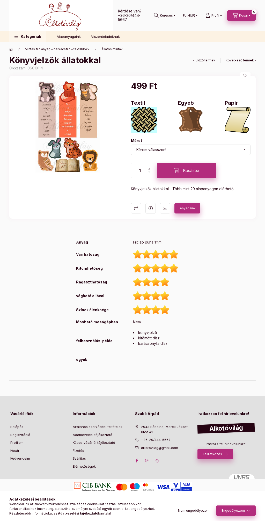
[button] (27, 36)
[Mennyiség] (140, 170)
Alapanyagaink (69, 36)
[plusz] (149, 168)
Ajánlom (165, 208)
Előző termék (205, 60)
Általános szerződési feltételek (97, 427)
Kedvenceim (20, 458)
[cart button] (241, 15)
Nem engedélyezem (194, 510)
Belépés (16, 427)
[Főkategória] (11, 49)
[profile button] (213, 15)
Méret (136, 140)
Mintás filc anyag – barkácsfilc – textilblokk (57, 49)
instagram (147, 460)
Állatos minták (112, 49)
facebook (136, 460)
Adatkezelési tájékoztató (92, 435)
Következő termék (240, 60)
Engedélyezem (233, 510)
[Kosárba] (186, 170)
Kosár (14, 450)
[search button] (165, 15)
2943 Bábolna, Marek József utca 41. (164, 429)
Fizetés (78, 450)
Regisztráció (20, 435)
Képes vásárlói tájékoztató (94, 442)
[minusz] (149, 172)
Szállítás (79, 458)
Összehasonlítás (136, 208)
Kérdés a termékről (150, 208)
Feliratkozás (212, 454)
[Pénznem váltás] (189, 15)
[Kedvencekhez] (245, 75)
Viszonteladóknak (105, 36)
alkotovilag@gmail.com (159, 448)
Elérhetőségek (84, 466)
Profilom (17, 442)
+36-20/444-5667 (129, 17)
